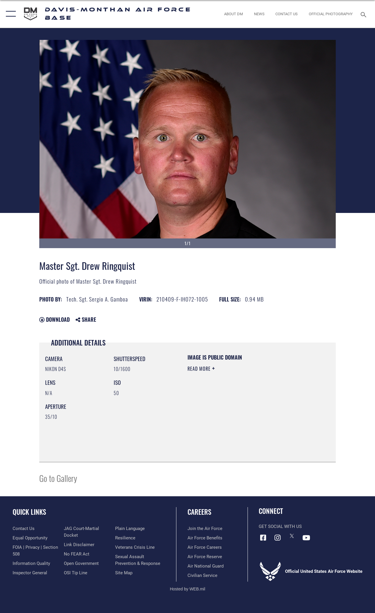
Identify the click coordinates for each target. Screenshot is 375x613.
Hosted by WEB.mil (187, 589)
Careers (199, 512)
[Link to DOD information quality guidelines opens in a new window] (31, 563)
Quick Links (29, 512)
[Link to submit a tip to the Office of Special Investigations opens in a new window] (75, 572)
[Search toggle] (364, 14)
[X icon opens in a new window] (291, 535)
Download (54, 319)
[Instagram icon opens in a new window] (277, 537)
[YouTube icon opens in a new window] (306, 537)
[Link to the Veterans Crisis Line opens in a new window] (135, 547)
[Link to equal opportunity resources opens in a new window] (30, 538)
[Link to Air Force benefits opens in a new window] (205, 538)
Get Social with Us (280, 526)
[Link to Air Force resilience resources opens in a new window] (125, 538)
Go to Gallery (58, 478)
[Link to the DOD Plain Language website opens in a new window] (130, 528)
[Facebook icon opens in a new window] (263, 537)
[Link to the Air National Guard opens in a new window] (206, 566)
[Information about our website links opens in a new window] (79, 544)
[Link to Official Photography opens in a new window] (331, 14)
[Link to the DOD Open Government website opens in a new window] (81, 563)
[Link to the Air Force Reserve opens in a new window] (205, 556)
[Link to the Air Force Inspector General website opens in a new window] (30, 572)
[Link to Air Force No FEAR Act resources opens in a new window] (76, 554)
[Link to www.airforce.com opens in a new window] (205, 528)
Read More (200, 368)
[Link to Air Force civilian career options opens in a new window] (202, 575)
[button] (9, 14)
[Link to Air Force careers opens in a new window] (205, 547)
